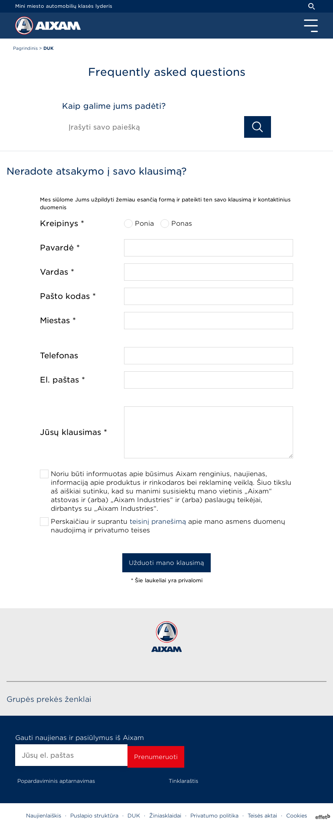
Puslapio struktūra (94, 815)
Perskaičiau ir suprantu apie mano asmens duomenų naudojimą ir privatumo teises (168, 526)
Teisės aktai (262, 815)
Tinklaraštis (183, 781)
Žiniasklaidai (165, 815)
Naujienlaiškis (43, 815)
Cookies (296, 815)
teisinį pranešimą (158, 522)
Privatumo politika (214, 815)
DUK (133, 815)
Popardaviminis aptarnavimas (56, 781)
